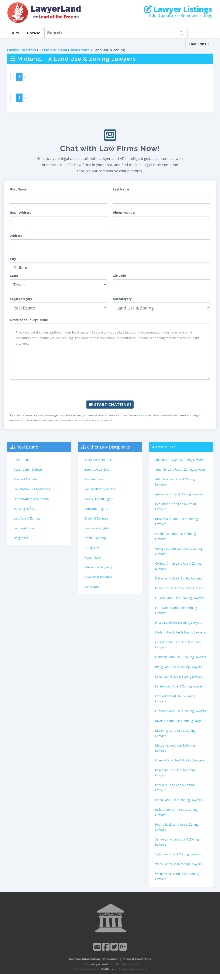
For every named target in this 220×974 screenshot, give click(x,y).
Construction (22, 460)
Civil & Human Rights (98, 499)
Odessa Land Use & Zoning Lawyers (179, 760)
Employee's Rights (96, 528)
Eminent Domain (25, 479)
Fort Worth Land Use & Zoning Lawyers (176, 610)
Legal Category (21, 299)
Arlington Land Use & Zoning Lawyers (175, 481)
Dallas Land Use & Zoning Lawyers (179, 578)
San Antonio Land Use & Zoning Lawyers (177, 841)
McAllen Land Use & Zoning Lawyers (180, 721)
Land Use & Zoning (27, 518)
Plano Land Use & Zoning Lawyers (178, 800)
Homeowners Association (31, 499)
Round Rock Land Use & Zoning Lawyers (177, 827)
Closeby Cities (165, 447)
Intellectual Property (98, 567)
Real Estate (80, 50)
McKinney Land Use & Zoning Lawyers (175, 733)
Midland (60, 50)
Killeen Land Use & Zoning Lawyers (179, 676)
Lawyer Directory (21, 50)
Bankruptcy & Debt (97, 469)
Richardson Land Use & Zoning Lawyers (176, 812)
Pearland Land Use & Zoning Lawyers (175, 787)
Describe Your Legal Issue (29, 320)
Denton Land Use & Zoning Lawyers (179, 588)
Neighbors (21, 538)
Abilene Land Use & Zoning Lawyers (179, 460)
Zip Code (119, 276)
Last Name (121, 189)
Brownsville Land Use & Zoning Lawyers (176, 521)
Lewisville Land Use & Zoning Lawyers (175, 698)
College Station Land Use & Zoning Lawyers (179, 551)
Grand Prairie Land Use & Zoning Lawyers (178, 644)
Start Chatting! (110, 404)
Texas (45, 50)
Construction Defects (28, 469)
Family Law (92, 548)
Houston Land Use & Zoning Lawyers (180, 657)
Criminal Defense (96, 518)
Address (16, 236)
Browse (33, 33)
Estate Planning (95, 538)
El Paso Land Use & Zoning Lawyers (179, 598)
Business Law (93, 479)
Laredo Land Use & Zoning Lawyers (179, 686)
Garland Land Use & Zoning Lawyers (180, 632)
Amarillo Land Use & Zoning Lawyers (180, 469)
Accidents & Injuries (97, 460)
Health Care (92, 557)
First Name (18, 189)
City (13, 259)
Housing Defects (25, 509)
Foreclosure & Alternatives (32, 489)
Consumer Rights (96, 509)
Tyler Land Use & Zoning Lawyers (178, 854)
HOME (15, 33)
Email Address (20, 212)
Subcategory (122, 299)
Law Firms (199, 44)
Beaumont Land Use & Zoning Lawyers (176, 506)
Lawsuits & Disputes (98, 577)
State (14, 276)
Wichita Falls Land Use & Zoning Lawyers (177, 876)
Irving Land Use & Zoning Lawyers (178, 667)
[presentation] (110, 390)
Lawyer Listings (178, 9)
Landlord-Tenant (25, 528)
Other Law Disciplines (108, 447)
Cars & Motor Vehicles (99, 489)
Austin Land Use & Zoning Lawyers (179, 494)
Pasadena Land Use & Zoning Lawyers (175, 772)
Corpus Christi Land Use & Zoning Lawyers (178, 566)
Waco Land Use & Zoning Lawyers (178, 864)
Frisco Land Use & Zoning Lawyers (178, 622)
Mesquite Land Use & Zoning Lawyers (175, 748)
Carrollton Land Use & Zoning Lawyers (175, 536)
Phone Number (124, 212)
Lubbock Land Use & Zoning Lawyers (180, 711)
